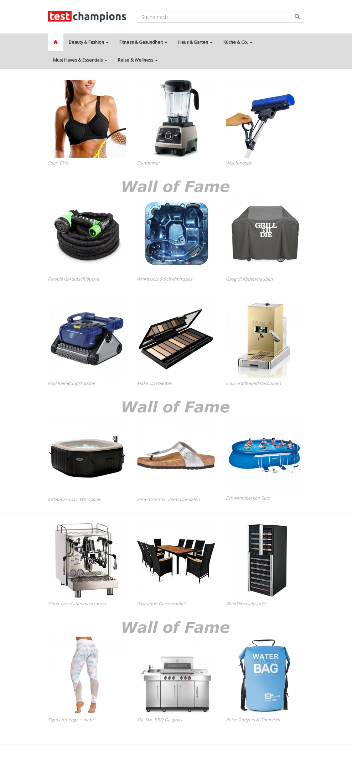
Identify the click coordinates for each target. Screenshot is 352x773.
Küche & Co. (238, 42)
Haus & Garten (195, 42)
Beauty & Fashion (89, 42)
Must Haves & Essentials (80, 60)
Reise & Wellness (138, 60)
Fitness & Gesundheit (143, 42)
